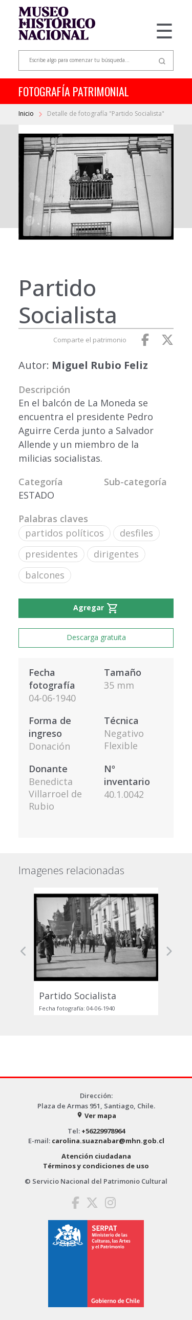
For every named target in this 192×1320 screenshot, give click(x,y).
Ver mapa (96, 1115)
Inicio (26, 113)
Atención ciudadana (96, 1156)
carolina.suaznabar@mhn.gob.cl (108, 1140)
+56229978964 (103, 1131)
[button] (23, 951)
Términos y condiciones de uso (96, 1165)
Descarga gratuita (96, 637)
